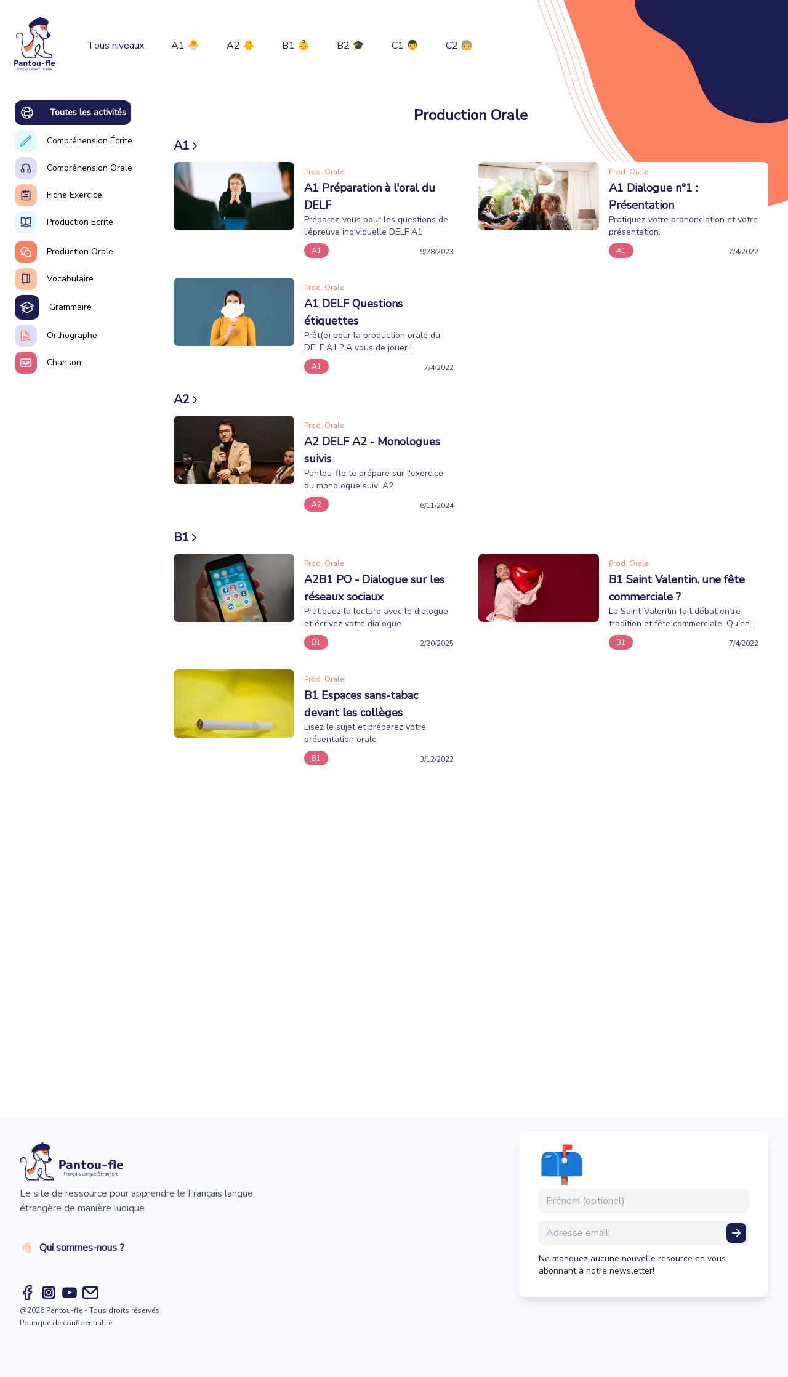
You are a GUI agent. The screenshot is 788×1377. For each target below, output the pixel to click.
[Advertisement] (471, 936)
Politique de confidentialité (66, 1323)
